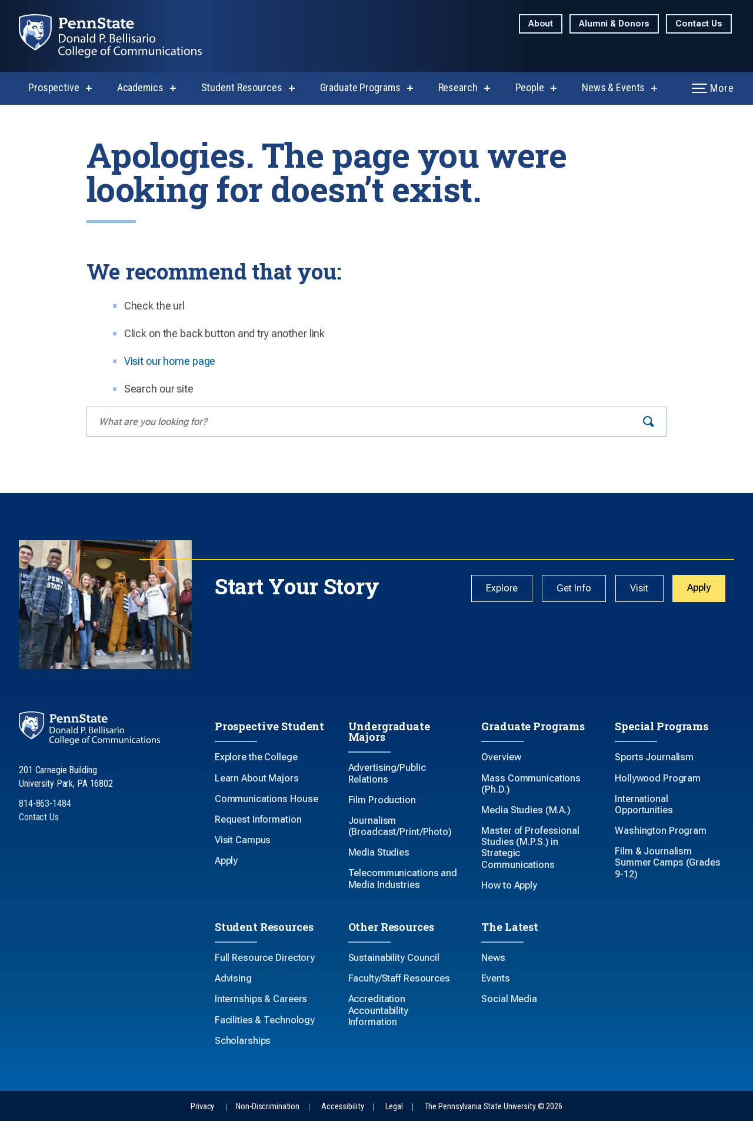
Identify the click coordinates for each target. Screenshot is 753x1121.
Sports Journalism (654, 757)
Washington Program (661, 830)
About (540, 24)
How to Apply (509, 885)
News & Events (613, 87)
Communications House (266, 798)
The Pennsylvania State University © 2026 (493, 1107)
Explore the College (256, 757)
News (493, 957)
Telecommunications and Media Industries (402, 878)
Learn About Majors (257, 778)
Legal (393, 1107)
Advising (233, 978)
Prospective (53, 87)
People (529, 87)
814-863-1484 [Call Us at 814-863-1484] (45, 803)
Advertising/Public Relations (387, 773)
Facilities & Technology (265, 1020)
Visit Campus (243, 840)
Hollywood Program (658, 778)
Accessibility (342, 1107)
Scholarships (243, 1040)
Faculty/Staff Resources (399, 978)
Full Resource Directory (265, 957)
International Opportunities (643, 804)
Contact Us (698, 24)
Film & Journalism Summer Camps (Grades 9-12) (668, 862)
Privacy (202, 1107)
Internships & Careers (261, 998)
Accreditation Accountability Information (378, 1010)
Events (495, 978)
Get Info (576, 588)
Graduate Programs (360, 87)
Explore (506, 588)
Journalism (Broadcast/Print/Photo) (400, 826)
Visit (640, 588)
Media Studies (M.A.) (526, 810)
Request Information (258, 819)
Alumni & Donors (614, 24)
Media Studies (378, 852)
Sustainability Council (393, 957)
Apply (699, 588)
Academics (140, 87)
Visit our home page (170, 361)
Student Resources (241, 87)
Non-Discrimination (267, 1107)
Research (458, 87)
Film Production (382, 800)
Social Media (509, 998)
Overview (501, 757)
